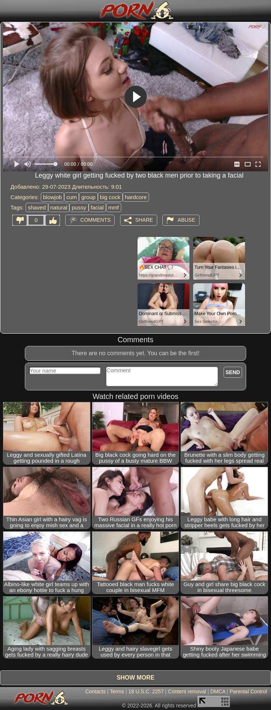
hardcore (136, 197)
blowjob (52, 197)
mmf (113, 207)
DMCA (217, 691)
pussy (79, 207)
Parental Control (248, 691)
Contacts (95, 691)
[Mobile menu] (7, 10)
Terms (117, 691)
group (88, 197)
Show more (135, 677)
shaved (37, 207)
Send (233, 372)
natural (58, 207)
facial (97, 207)
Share (144, 220)
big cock (110, 197)
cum (71, 197)
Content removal (187, 691)
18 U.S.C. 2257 (146, 691)
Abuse (186, 220)
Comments (95, 220)
